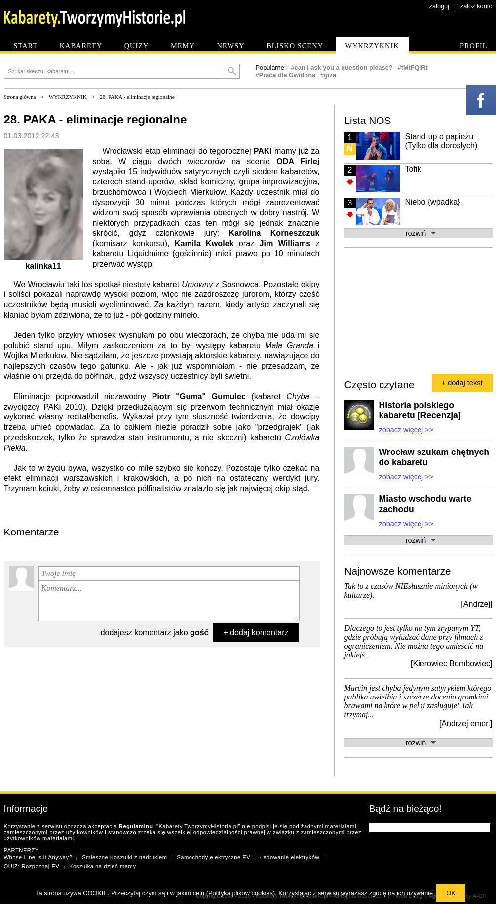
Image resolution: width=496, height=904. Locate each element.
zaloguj (439, 6)
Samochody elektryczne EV (213, 857)
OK (451, 893)
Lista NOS (367, 120)
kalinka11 (43, 266)
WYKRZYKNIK (68, 97)
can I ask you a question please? (344, 67)
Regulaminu (136, 826)
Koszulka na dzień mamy (102, 866)
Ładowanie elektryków (289, 857)
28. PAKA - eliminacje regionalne (137, 97)
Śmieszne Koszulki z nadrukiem (124, 857)
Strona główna (20, 97)
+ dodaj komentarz (255, 632)
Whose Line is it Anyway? (38, 857)
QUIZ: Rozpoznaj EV (32, 866)
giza (330, 75)
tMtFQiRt (414, 67)
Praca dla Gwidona (287, 75)
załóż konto (476, 6)
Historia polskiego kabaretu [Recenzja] (420, 410)
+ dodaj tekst (462, 383)
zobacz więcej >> (406, 430)
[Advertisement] (402, 307)
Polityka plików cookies (240, 893)
